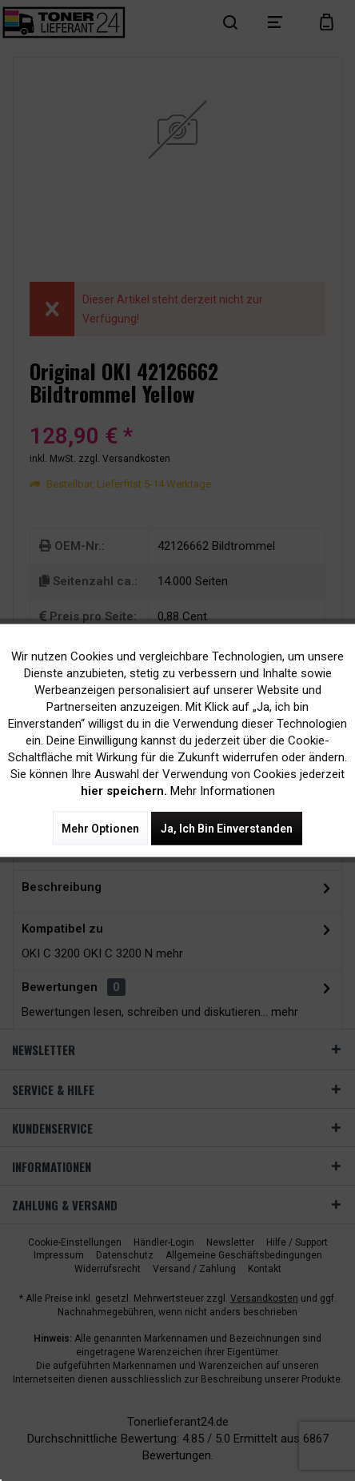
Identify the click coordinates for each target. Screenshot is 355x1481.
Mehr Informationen (222, 791)
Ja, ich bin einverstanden (227, 828)
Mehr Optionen (100, 828)
